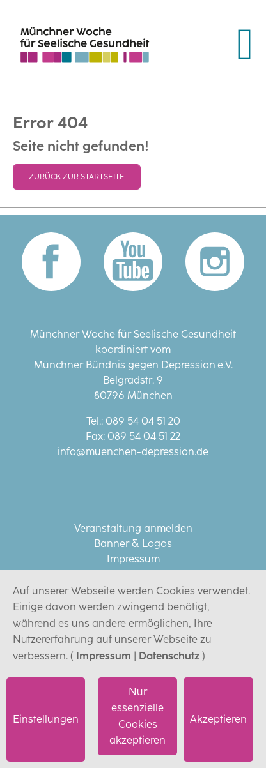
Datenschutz (169, 656)
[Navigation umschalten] (245, 44)
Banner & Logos (133, 544)
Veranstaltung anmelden (133, 528)
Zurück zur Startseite (77, 176)
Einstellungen (46, 719)
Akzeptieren (218, 719)
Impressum (103, 656)
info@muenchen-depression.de (133, 452)
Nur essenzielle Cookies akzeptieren (137, 716)
